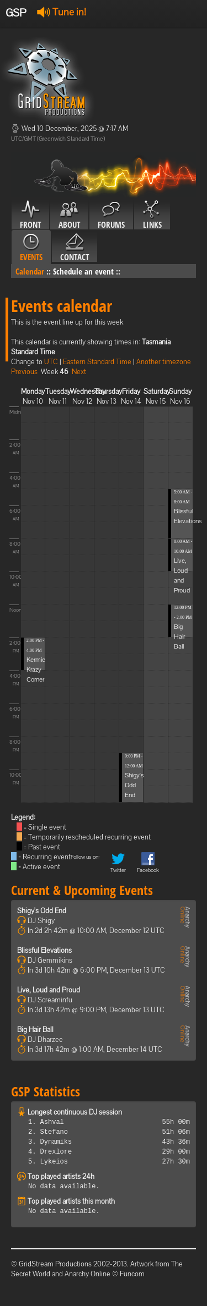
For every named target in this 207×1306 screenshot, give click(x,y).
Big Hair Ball (179, 636)
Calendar (29, 271)
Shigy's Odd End (134, 785)
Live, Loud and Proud (48, 990)
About (69, 215)
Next (79, 371)
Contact (74, 247)
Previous (24, 371)
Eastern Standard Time (97, 361)
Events (31, 247)
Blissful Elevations (44, 950)
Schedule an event (83, 271)
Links (152, 215)
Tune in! (61, 12)
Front (30, 215)
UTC (51, 361)
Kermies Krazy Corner (37, 669)
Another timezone (163, 361)
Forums (111, 215)
